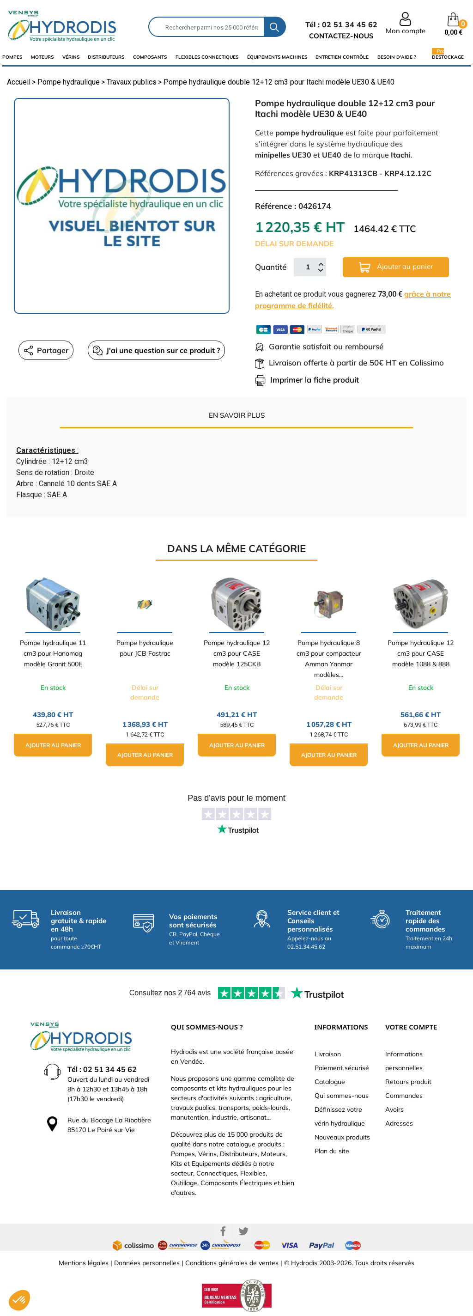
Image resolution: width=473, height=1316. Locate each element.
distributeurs (106, 57)
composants (150, 57)
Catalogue (330, 1082)
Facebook (223, 1231)
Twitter (243, 1231)
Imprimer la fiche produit (307, 379)
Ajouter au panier (396, 267)
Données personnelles (147, 1263)
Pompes (12, 57)
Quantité (270, 267)
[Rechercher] (206, 27)
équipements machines (277, 57)
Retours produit (408, 1082)
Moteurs (42, 57)
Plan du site (332, 1151)
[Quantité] (307, 267)
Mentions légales (84, 1263)
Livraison (328, 1054)
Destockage (448, 57)
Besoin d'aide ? (396, 57)
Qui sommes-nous (342, 1095)
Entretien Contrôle (342, 57)
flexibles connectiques (207, 57)
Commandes (404, 1095)
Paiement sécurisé (342, 1068)
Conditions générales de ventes (232, 1263)
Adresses (399, 1123)
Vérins (70, 57)
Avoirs (394, 1109)
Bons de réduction (412, 1137)
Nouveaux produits (342, 1137)
